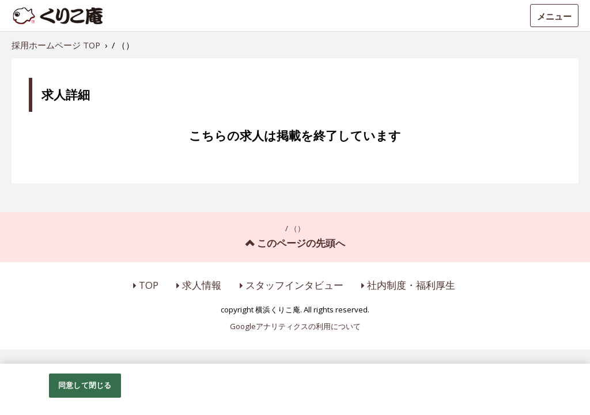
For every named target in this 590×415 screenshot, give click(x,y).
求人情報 (201, 285)
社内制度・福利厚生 (411, 285)
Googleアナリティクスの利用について (295, 327)
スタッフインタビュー (294, 285)
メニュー (554, 16)
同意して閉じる (84, 385)
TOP (148, 285)
